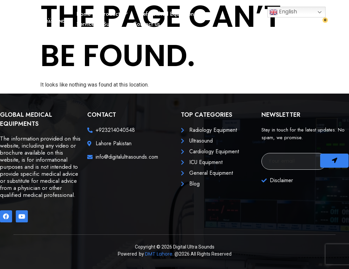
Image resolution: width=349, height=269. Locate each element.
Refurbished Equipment (168, 14)
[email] (294, 161)
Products (114, 14)
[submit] (334, 161)
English (283, 12)
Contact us (146, 24)
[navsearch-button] (306, 25)
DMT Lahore (158, 254)
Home (84, 14)
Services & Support (100, 24)
